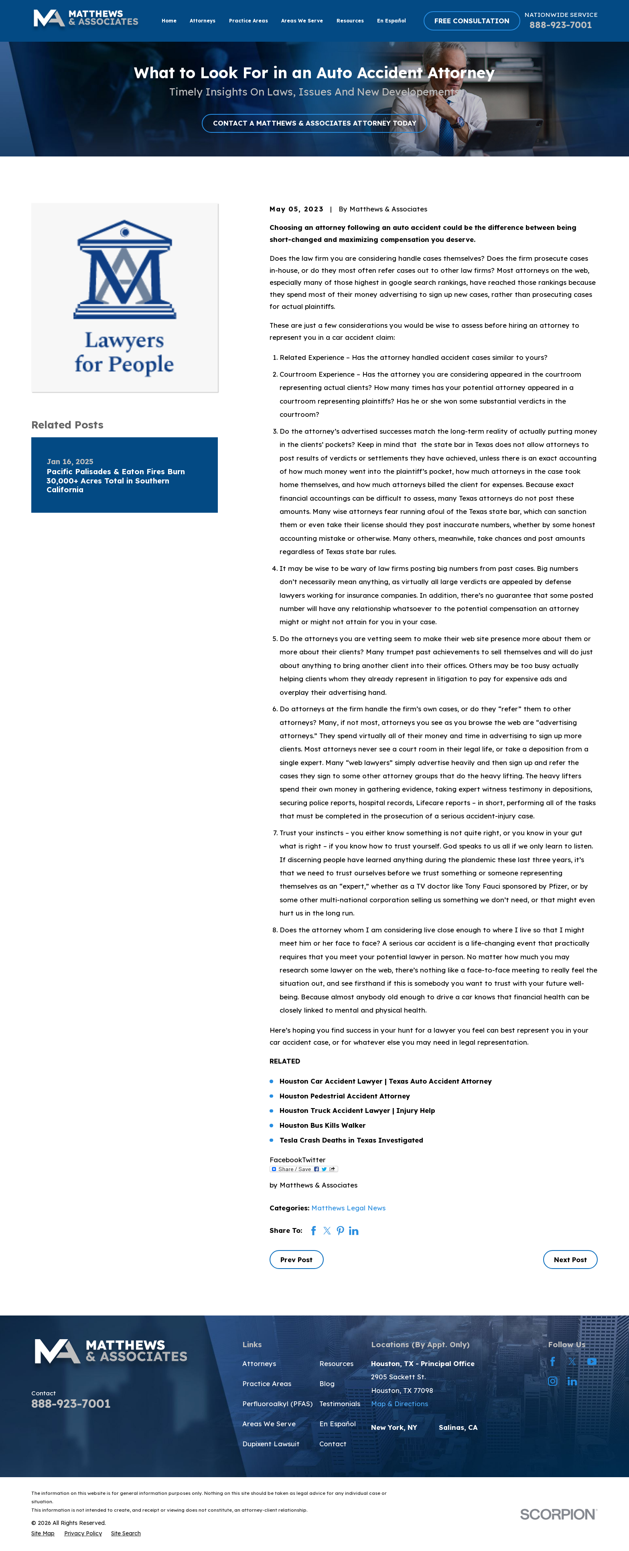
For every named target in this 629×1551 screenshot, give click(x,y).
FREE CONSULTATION (471, 20)
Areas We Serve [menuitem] (302, 21)
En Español (337, 1423)
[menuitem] (43, 1533)
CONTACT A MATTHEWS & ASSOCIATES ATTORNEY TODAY (314, 123)
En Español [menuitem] (391, 21)
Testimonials (339, 1403)
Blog (327, 1383)
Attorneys (259, 1363)
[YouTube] (592, 1361)
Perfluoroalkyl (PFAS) (277, 1403)
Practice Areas (266, 1383)
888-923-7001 (561, 24)
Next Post (570, 1259)
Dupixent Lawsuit (271, 1443)
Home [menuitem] (169, 21)
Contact (333, 1443)
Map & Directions (399, 1403)
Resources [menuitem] (350, 21)
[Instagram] (552, 1381)
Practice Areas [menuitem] (248, 21)
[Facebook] (552, 1361)
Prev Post (296, 1259)
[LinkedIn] (572, 1381)
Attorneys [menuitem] (202, 21)
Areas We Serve (269, 1423)
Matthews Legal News (348, 1208)
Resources (336, 1363)
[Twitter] (572, 1361)
